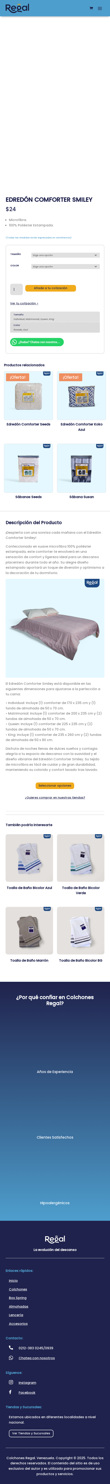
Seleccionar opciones (55, 785)
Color (14, 265)
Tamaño (15, 254)
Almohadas (18, 1306)
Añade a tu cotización (50, 288)
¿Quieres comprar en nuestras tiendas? (55, 797)
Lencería (16, 1315)
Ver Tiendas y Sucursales (31, 1433)
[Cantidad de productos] (16, 289)
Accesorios (18, 1323)
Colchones (18, 1289)
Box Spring (18, 1297)
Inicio (13, 1280)
